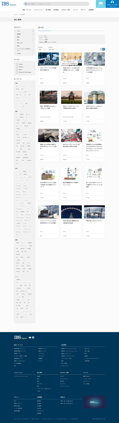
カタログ (62, 376)
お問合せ (62, 397)
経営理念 (39, 401)
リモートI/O (41, 356)
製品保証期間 (17, 410)
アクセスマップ (40, 410)
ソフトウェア (41, 353)
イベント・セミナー (87, 378)
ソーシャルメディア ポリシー (61, 419)
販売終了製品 (17, 406)
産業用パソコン (17, 353)
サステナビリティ (75, 419)
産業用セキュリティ (42, 348)
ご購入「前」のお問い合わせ (66, 401)
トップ (15, 14)
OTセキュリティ (65, 366)
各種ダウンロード (18, 403)
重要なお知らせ (86, 376)
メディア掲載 (86, 383)
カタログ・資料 (65, 10)
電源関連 (40, 358)
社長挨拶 (39, 403)
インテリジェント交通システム (25, 49)
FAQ (15, 401)
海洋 (25, 46)
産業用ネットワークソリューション (69, 351)
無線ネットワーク (42, 351)
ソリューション (38, 10)
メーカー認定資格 (18, 408)
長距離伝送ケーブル (18, 358)
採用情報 (39, 413)
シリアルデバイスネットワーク (91, 358)
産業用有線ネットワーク (19, 348)
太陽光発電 (87, 361)
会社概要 (39, 406)
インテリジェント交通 (66, 358)
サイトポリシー (26, 419)
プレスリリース (86, 381)
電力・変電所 (64, 363)
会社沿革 (39, 408)
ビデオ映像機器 (17, 363)
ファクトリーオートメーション (21, 376)
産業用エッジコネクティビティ (68, 356)
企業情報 (91, 10)
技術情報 (56, 10)
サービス (40, 361)
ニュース (75, 10)
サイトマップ (17, 419)
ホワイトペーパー (64, 378)
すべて (25, 31)
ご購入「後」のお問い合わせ (66, 403)
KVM (15, 366)
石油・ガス (25, 43)
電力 (25, 40)
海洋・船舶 (87, 351)
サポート (83, 10)
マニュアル (62, 383)
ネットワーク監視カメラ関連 (20, 356)
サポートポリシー (36, 419)
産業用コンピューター (66, 353)
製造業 (25, 34)
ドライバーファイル (64, 386)
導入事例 (48, 10)
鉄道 (25, 37)
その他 (25, 53)
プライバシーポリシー (47, 419)
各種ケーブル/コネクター (19, 361)
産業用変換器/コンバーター (20, 351)
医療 (62, 361)
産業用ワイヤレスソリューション (68, 348)
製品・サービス (27, 10)
